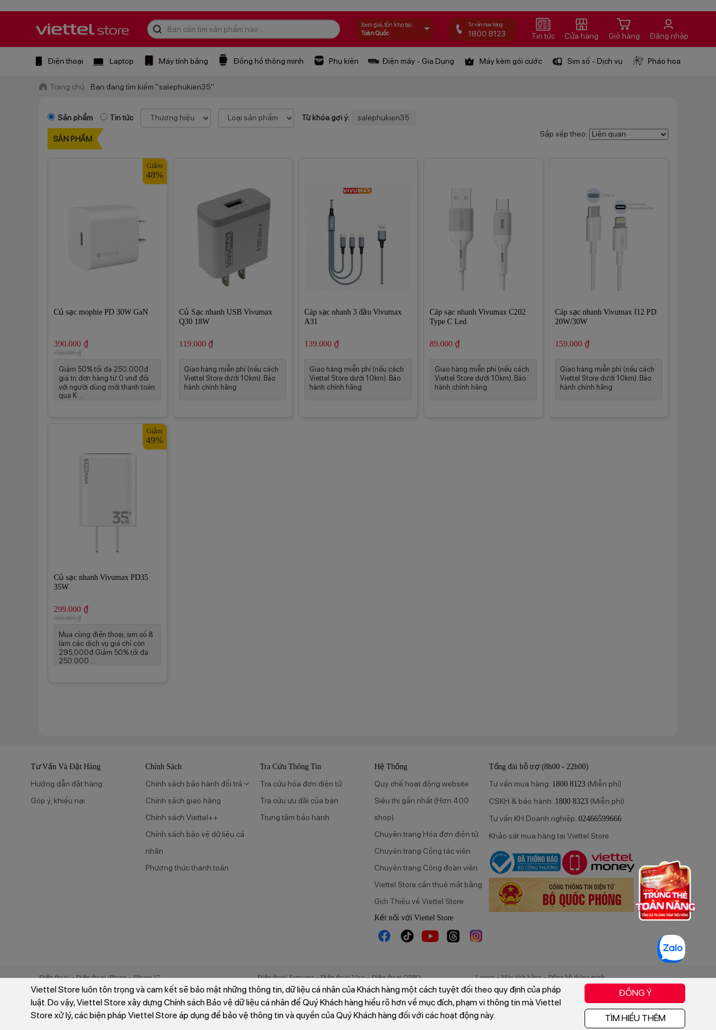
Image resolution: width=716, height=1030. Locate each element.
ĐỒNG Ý (635, 992)
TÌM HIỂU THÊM (635, 1018)
